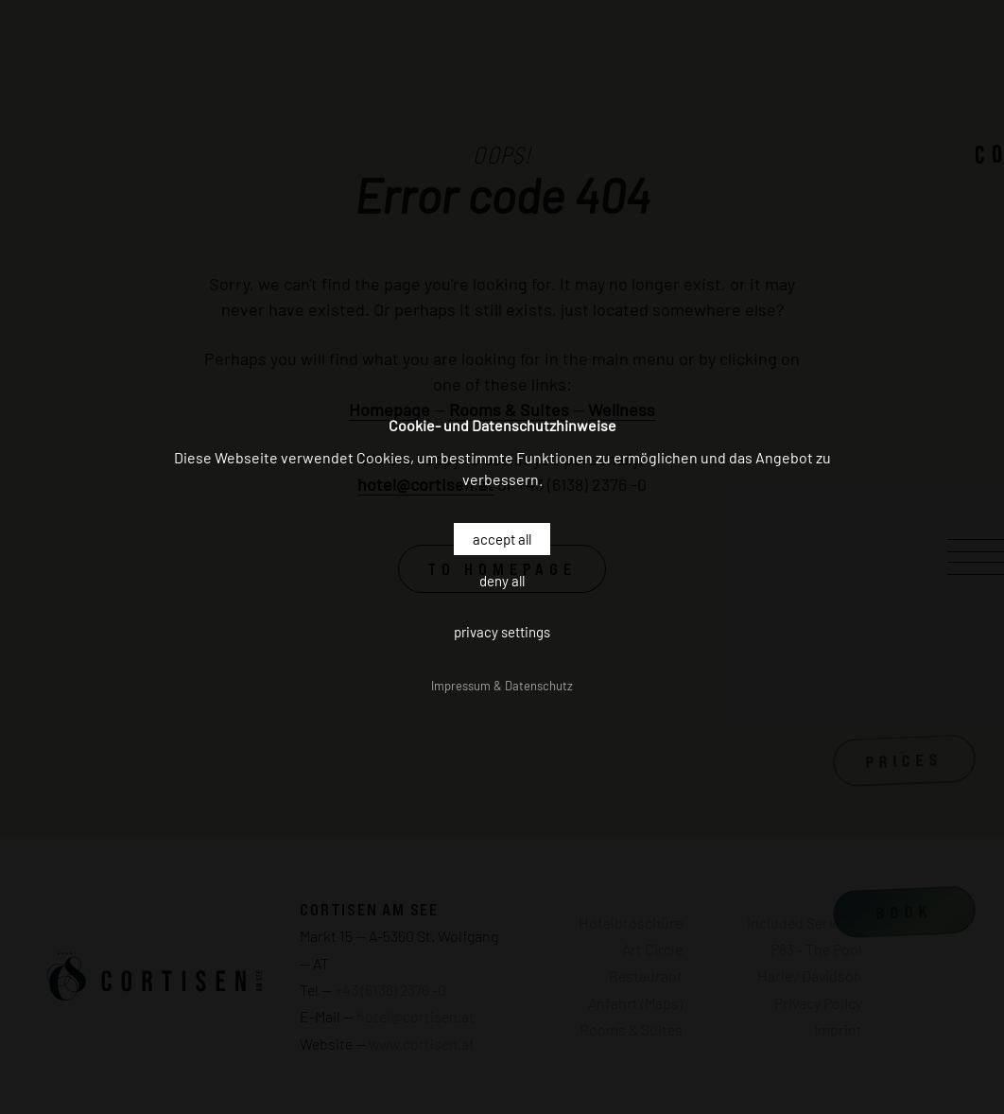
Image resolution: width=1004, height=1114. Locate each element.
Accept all (502, 539)
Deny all (502, 580)
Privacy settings (502, 631)
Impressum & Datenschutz (502, 685)
